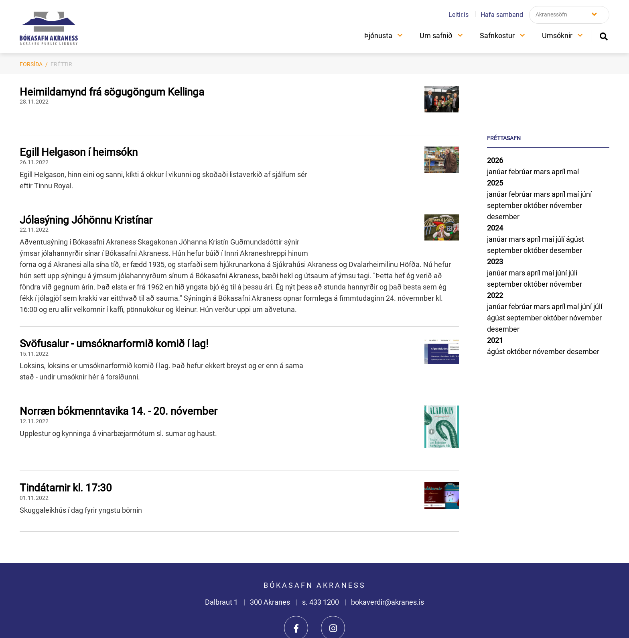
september (505, 205)
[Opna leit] (603, 35)
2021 (495, 340)
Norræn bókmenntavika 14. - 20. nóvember (118, 411)
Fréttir (61, 64)
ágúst (575, 239)
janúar (498, 171)
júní (586, 194)
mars (543, 171)
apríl (559, 171)
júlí (561, 239)
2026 (495, 160)
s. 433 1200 (321, 602)
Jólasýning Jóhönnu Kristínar (86, 220)
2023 (495, 261)
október (536, 205)
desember (503, 216)
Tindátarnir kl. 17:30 (66, 488)
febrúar (521, 171)
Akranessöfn (551, 14)
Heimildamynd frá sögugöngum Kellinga (112, 92)
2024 (495, 228)
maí (573, 171)
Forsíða (31, 64)
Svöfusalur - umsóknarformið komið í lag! (114, 344)
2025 (495, 183)
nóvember (566, 205)
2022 (495, 295)
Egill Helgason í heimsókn (79, 152)
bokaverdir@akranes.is (387, 602)
